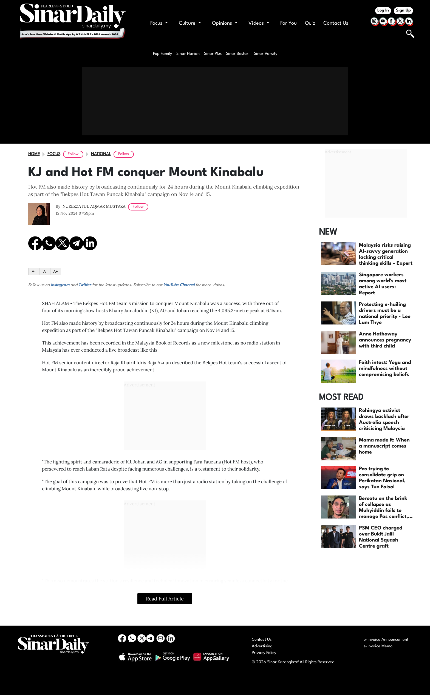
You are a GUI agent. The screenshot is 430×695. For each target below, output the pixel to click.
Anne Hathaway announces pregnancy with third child (385, 340)
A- (33, 271)
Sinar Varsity (265, 54)
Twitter (84, 285)
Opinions (224, 23)
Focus (159, 23)
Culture (190, 23)
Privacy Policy (264, 653)
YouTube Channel (178, 285)
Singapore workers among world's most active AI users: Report (382, 283)
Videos (258, 23)
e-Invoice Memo (378, 646)
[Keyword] (388, 33)
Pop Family (162, 54)
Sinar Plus (213, 54)
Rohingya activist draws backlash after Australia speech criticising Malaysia (384, 419)
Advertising (262, 646)
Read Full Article (165, 599)
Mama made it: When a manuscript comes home (384, 446)
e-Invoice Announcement (386, 640)
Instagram (60, 285)
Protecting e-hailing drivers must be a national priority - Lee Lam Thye (385, 313)
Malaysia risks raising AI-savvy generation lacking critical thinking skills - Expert (385, 254)
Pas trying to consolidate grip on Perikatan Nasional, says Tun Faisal (382, 477)
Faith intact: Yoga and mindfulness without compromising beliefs (385, 368)
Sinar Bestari (238, 54)
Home (34, 154)
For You (288, 23)
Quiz (310, 23)
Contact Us (335, 23)
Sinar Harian (188, 54)
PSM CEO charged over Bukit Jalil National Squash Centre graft (380, 537)
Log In (383, 10)
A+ (55, 271)
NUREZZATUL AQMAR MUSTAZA (94, 206)
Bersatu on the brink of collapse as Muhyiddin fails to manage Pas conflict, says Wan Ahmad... (383, 508)
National (101, 154)
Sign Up (403, 10)
